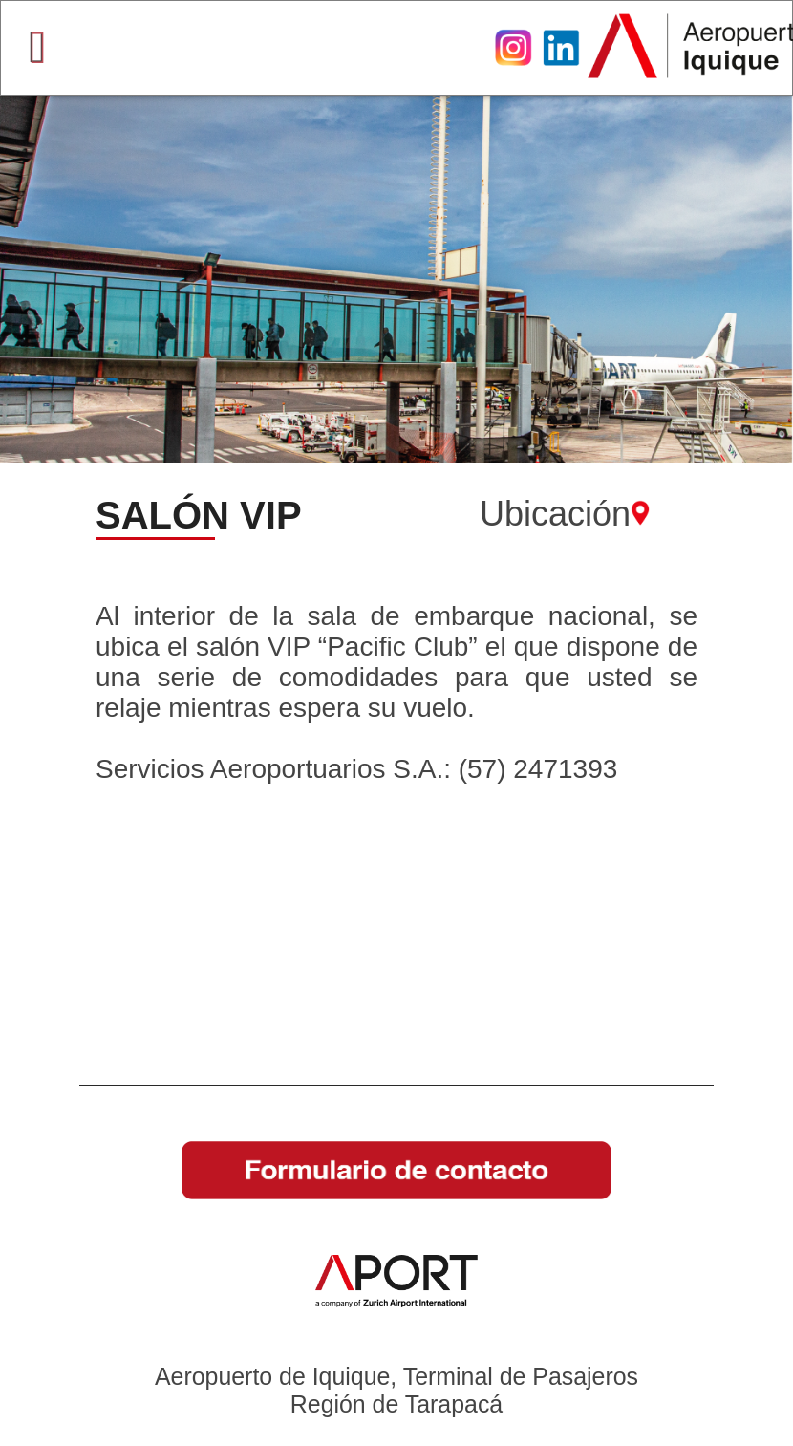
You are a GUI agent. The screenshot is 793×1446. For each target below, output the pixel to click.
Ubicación (565, 513)
